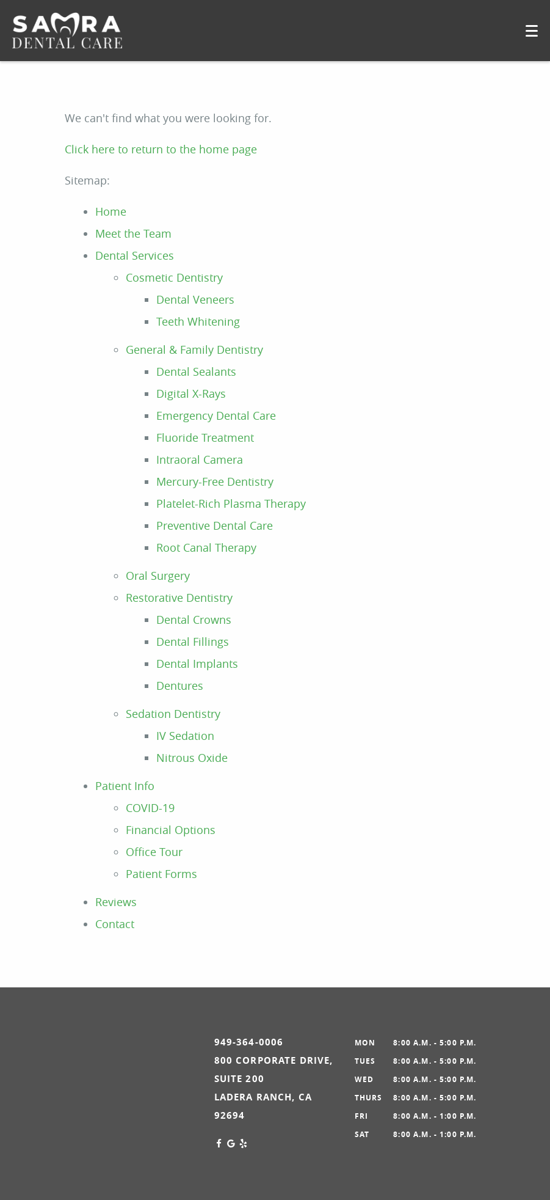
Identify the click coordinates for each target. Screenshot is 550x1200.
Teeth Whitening (198, 321)
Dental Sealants (196, 371)
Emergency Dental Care (216, 415)
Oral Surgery (158, 575)
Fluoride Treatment (205, 437)
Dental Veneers (195, 299)
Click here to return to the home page (161, 149)
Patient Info (124, 785)
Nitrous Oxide (192, 757)
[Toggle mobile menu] (531, 31)
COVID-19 (150, 807)
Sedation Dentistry (173, 713)
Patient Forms (161, 873)
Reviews (116, 902)
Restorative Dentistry (179, 597)
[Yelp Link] (243, 1144)
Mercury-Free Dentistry (214, 481)
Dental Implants (197, 663)
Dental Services (134, 255)
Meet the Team (133, 233)
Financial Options (170, 829)
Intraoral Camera (199, 459)
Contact (114, 923)
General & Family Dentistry (194, 349)
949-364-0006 (249, 1042)
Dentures (179, 685)
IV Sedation (185, 735)
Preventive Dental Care (214, 525)
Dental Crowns (193, 619)
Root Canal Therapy (206, 547)
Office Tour (154, 851)
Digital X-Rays (191, 393)
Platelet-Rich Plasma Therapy (231, 503)
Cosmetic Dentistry (174, 277)
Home (110, 211)
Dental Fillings (192, 641)
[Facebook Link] (218, 1144)
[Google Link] (231, 1144)
